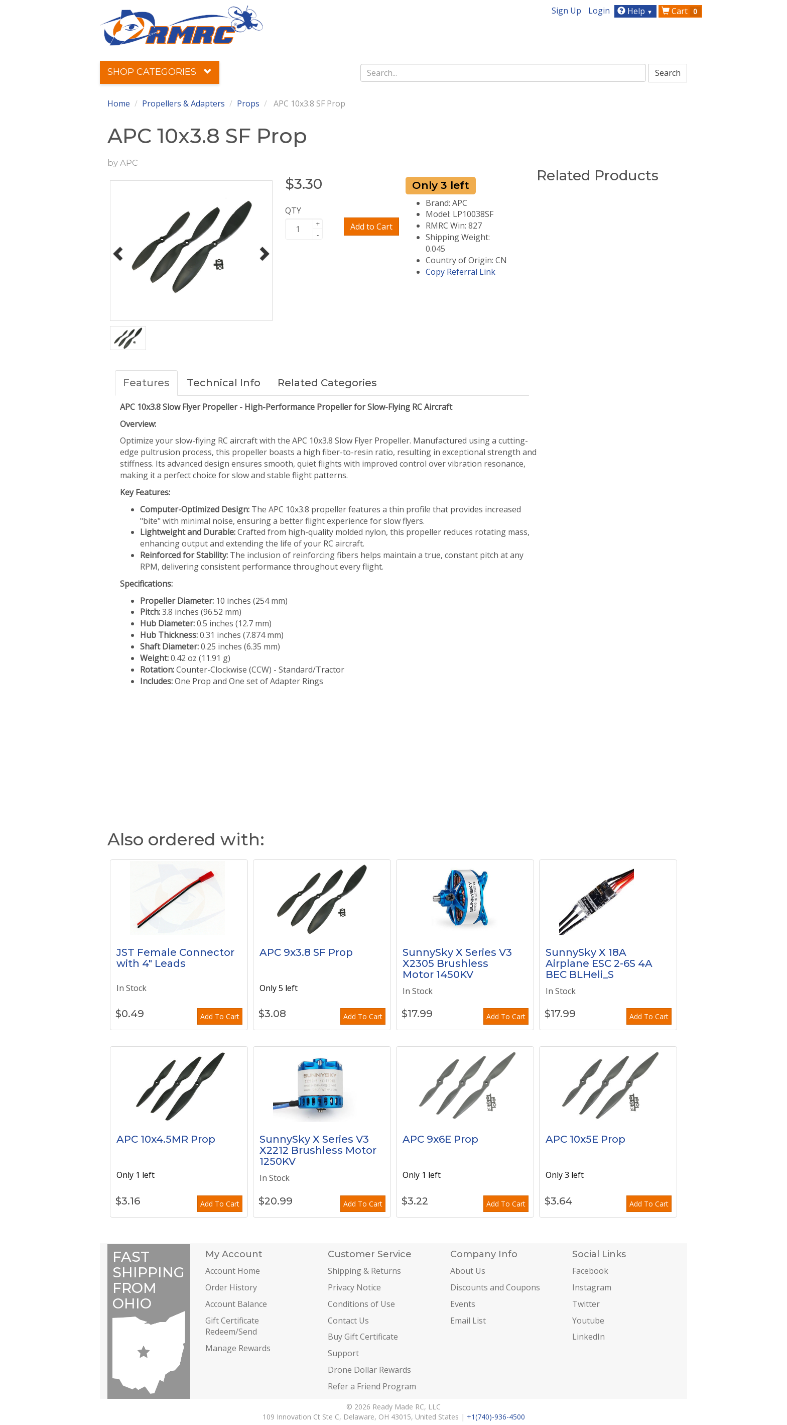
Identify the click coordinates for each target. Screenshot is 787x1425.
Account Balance (236, 1303)
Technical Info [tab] (223, 383)
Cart (681, 11)
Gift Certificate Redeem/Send (232, 1326)
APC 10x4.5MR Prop (165, 1139)
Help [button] (636, 11)
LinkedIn (588, 1336)
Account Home (232, 1270)
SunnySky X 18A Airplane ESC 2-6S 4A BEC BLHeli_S (599, 963)
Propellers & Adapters (183, 103)
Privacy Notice (354, 1287)
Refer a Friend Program (372, 1386)
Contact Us (348, 1320)
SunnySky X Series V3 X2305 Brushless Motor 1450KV (457, 963)
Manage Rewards (238, 1348)
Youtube (588, 1320)
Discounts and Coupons (495, 1287)
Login (599, 10)
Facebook (590, 1270)
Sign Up (566, 10)
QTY (293, 210)
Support (343, 1353)
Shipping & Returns (364, 1270)
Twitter (586, 1303)
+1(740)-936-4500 (496, 1416)
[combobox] (503, 73)
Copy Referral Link (460, 271)
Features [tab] (146, 383)
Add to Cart (371, 226)
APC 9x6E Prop (440, 1139)
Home (118, 103)
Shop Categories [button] (159, 71)
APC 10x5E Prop (585, 1139)
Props (248, 103)
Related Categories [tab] (327, 383)
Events (462, 1303)
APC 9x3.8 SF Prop (306, 952)
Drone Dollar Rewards (369, 1369)
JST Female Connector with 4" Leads (175, 957)
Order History (231, 1287)
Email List (468, 1320)
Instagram (591, 1287)
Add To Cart (219, 1016)
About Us (467, 1270)
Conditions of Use (361, 1303)
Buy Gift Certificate (363, 1336)
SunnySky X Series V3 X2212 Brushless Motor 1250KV (317, 1150)
